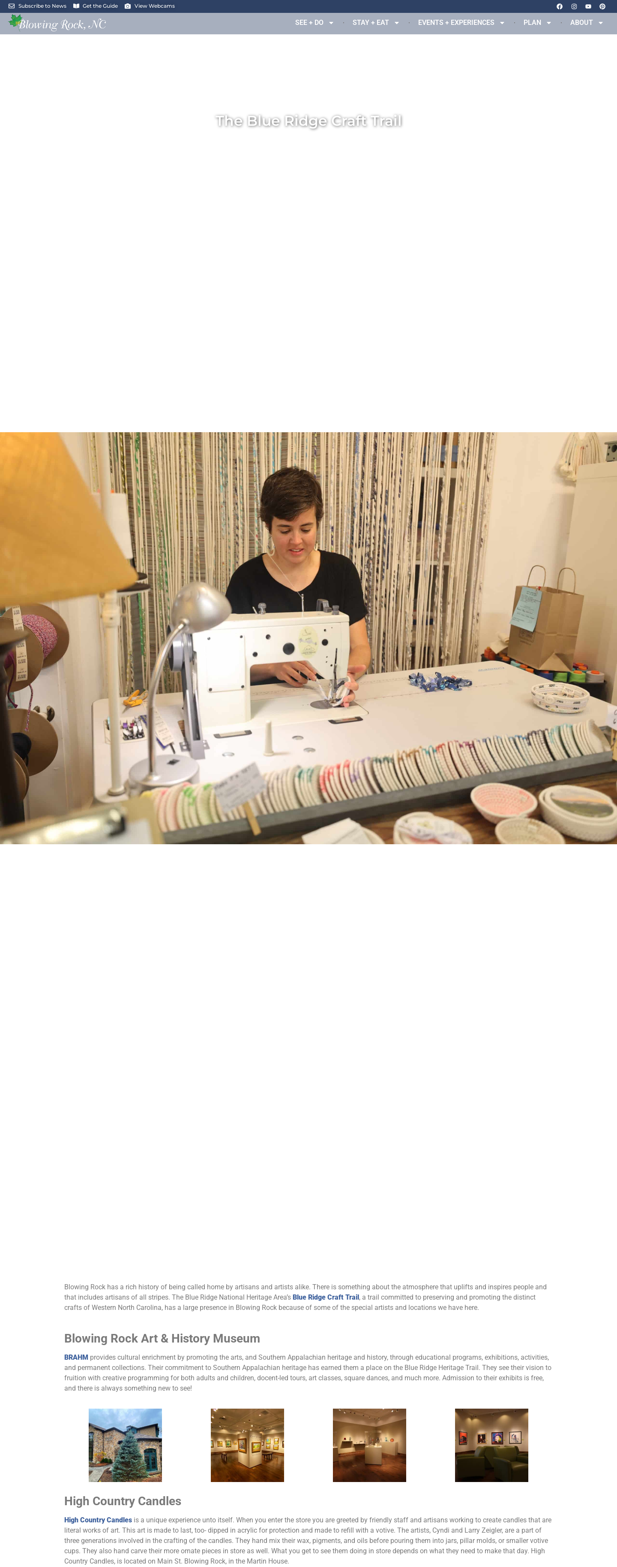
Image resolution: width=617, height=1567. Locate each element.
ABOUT (587, 22)
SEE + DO (315, 22)
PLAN (538, 22)
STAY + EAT (376, 22)
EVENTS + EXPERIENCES (462, 22)
